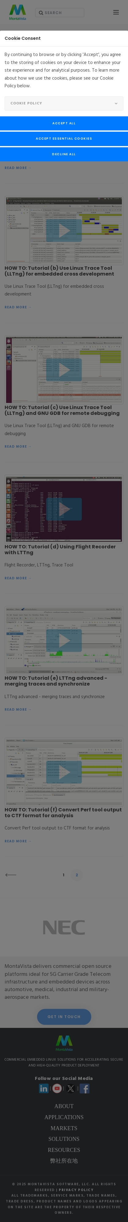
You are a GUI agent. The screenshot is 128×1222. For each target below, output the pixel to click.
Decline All (64, 154)
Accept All (64, 123)
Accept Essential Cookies (64, 138)
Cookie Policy (26, 103)
